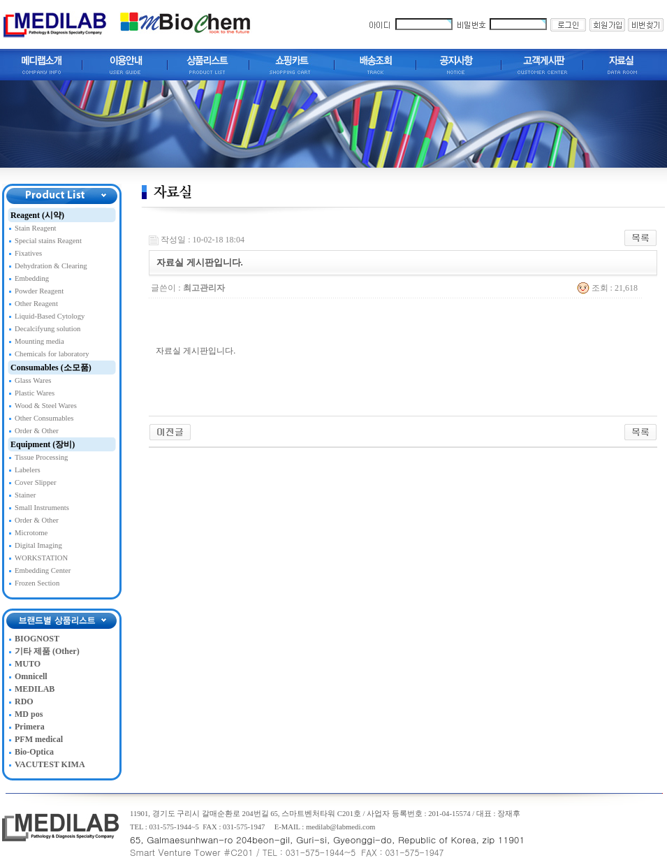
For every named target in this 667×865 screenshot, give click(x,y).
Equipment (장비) (42, 444)
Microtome (31, 533)
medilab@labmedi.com (340, 827)
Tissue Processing (41, 457)
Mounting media (39, 341)
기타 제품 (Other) (47, 651)
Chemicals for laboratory (52, 354)
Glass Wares (33, 380)
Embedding (32, 278)
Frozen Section (37, 583)
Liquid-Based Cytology (50, 316)
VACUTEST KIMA (50, 764)
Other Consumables (44, 418)
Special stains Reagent (48, 241)
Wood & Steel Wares (46, 405)
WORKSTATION (41, 558)
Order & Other (37, 431)
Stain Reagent (35, 228)
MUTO (28, 664)
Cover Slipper (36, 482)
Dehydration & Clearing (51, 266)
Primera (30, 727)
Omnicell (31, 676)
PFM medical (39, 739)
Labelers (28, 470)
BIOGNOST (37, 639)
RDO (24, 701)
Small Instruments (42, 507)
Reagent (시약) (37, 215)
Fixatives (28, 253)
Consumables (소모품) (50, 367)
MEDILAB (34, 689)
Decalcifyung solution (47, 329)
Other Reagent (36, 303)
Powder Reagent (39, 291)
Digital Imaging (38, 545)
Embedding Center (43, 570)
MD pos (29, 714)
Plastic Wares (34, 393)
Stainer (25, 495)
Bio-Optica (34, 752)
